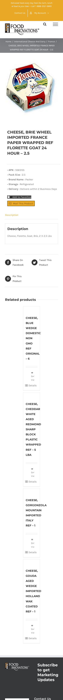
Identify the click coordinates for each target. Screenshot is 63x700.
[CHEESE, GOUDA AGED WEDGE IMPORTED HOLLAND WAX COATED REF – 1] (31, 562)
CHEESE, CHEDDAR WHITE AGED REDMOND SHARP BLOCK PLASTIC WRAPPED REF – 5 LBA (33, 429)
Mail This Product (21, 203)
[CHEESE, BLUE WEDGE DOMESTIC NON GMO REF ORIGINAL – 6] (31, 309)
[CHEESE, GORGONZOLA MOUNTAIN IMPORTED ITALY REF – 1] (31, 491)
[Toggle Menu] (55, 24)
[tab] (31, 215)
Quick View (32, 376)
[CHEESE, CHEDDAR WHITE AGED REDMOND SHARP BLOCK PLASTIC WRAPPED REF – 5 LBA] (31, 395)
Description (11, 214)
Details (33, 385)
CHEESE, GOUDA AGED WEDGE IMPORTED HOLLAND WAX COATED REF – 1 (33, 591)
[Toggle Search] (44, 24)
